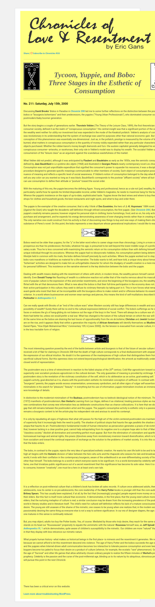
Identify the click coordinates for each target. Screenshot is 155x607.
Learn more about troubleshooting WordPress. (47, 594)
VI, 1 (40, 528)
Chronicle (75, 111)
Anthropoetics (45, 298)
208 (82, 111)
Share (26, 53)
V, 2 (54, 298)
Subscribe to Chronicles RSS (46, 53)
